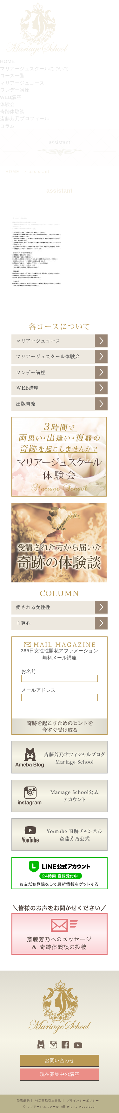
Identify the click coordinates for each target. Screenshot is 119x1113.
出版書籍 (26, 404)
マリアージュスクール (43, 1106)
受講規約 (23, 1100)
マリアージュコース (38, 341)
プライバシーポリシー (83, 1100)
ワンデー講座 (30, 372)
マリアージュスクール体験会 (48, 356)
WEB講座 (27, 388)
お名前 (28, 671)
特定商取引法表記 (48, 1100)
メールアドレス (38, 690)
